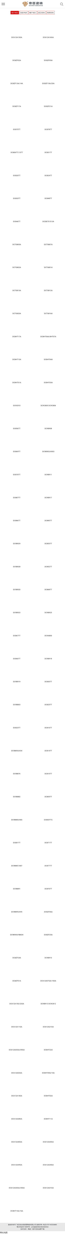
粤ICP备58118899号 (23, 1227)
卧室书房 (23, 13)
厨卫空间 (41, 13)
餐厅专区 (32, 13)
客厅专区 (14, 13)
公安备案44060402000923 (40, 1227)
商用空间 (50, 13)
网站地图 (4, 1232)
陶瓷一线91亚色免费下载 (36, 1229)
